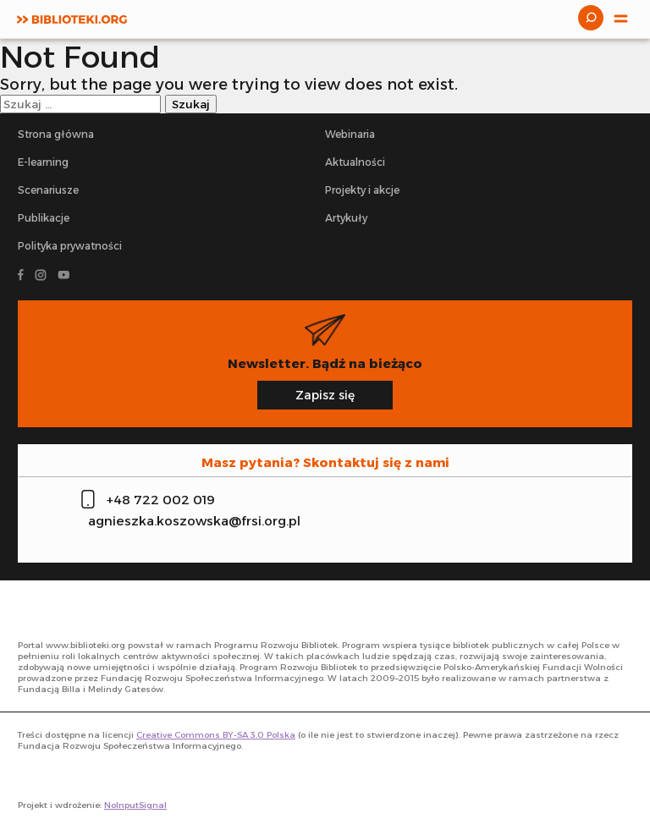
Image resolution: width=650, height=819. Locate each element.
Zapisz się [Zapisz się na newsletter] (325, 395)
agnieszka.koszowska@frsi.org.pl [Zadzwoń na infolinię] (194, 521)
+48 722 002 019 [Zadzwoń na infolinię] (161, 500)
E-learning (43, 162)
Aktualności (355, 162)
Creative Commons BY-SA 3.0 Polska (215, 734)
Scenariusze (48, 190)
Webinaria (350, 134)
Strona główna (56, 134)
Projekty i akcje (362, 190)
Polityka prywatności (70, 245)
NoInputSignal (135, 805)
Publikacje (43, 218)
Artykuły (346, 218)
